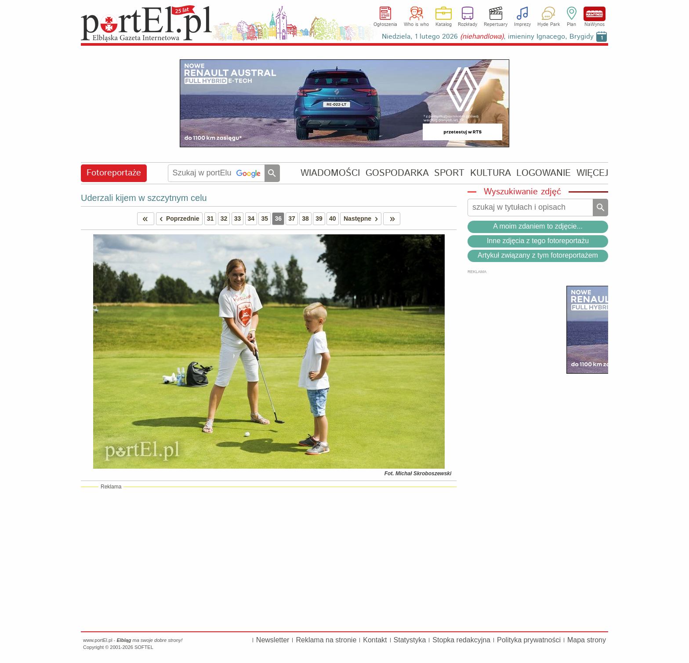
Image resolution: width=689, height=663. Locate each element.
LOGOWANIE (543, 173)
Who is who (416, 24)
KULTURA (490, 173)
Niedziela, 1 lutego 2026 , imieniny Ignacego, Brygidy (488, 37)
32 (224, 218)
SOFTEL (143, 647)
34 (251, 218)
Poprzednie (177, 218)
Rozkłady (467, 24)
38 (305, 218)
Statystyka (410, 640)
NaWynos (595, 14)
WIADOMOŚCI (330, 173)
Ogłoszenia (385, 24)
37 (291, 218)
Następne (362, 218)
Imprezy (522, 24)
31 (210, 218)
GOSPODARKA (397, 173)
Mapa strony (586, 640)
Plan (571, 24)
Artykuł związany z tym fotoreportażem (538, 255)
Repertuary (496, 24)
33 (237, 218)
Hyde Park (548, 24)
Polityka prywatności (529, 640)
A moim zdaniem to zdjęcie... (538, 226)
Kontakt (375, 640)
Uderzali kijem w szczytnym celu (144, 198)
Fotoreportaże (114, 173)
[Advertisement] (269, 558)
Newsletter (273, 640)
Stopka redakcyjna (461, 640)
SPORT (449, 173)
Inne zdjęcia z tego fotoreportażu (538, 240)
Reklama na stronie (326, 640)
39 (319, 218)
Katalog (443, 24)
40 (332, 218)
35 (264, 218)
